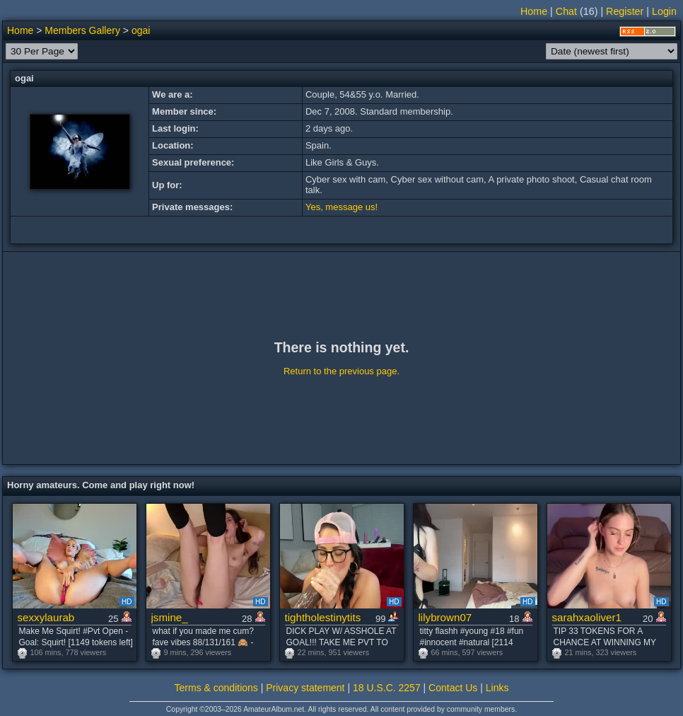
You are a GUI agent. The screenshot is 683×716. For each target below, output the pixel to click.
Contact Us (452, 687)
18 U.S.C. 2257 (387, 687)
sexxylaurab (46, 617)
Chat (566, 11)
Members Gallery (82, 30)
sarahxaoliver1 (586, 617)
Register (624, 11)
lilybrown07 (445, 617)
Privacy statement (305, 687)
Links (497, 687)
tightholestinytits (323, 617)
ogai (141, 30)
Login (664, 11)
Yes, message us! (341, 207)
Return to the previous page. (341, 371)
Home (533, 11)
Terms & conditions (216, 687)
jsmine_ (169, 617)
